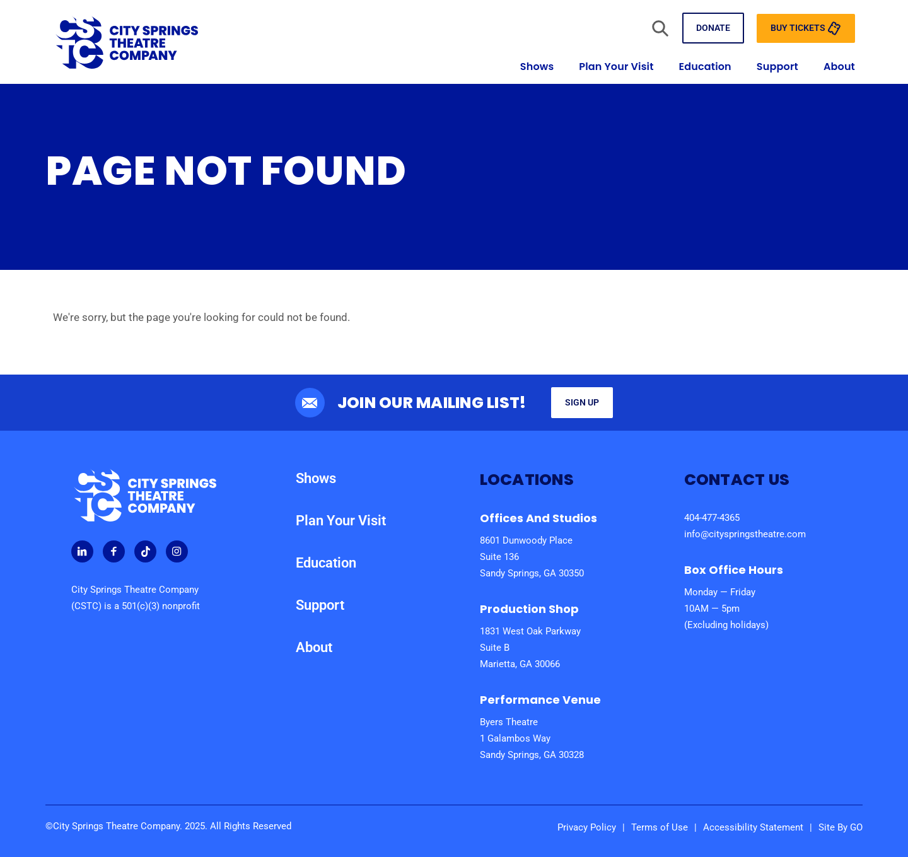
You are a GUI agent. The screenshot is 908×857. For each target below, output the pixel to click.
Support (777, 66)
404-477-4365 (712, 517)
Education (705, 66)
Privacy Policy (586, 827)
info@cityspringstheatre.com (745, 534)
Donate (713, 28)
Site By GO (840, 827)
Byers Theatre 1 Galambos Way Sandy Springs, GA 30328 (532, 738)
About (839, 66)
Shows (537, 66)
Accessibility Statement (753, 827)
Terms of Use (659, 827)
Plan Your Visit (616, 66)
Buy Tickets (806, 28)
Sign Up (582, 402)
